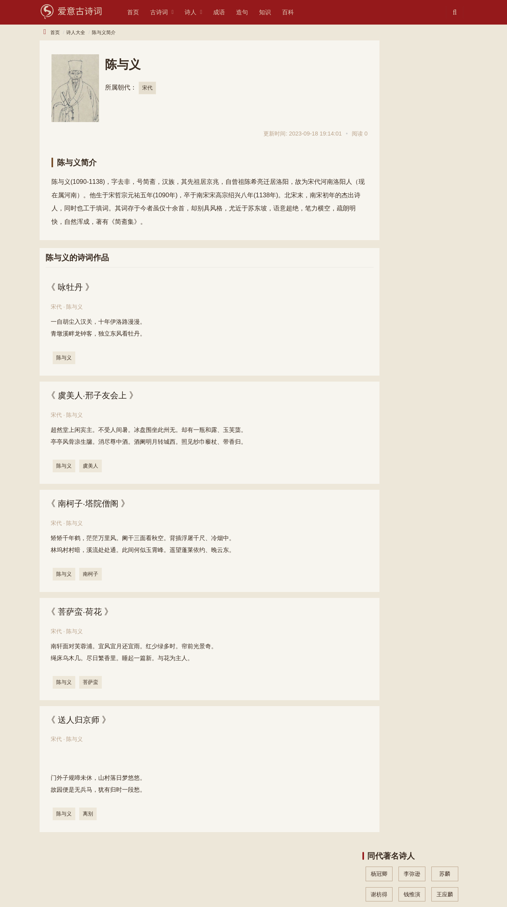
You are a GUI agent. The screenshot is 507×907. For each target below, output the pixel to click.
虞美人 (91, 466)
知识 (275, 12)
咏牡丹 (72, 287)
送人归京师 (80, 721)
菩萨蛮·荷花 (82, 613)
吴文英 (412, 109)
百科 (298, 12)
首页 (143, 12)
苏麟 (444, 68)
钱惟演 (412, 89)
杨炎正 (379, 109)
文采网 (97, 888)
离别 (89, 815)
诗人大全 (75, 32)
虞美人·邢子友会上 (95, 396)
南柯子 (91, 575)
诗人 (200, 12)
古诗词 (169, 12)
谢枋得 (379, 89)
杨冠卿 (379, 68)
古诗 (45, 875)
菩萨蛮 (91, 683)
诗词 (65, 875)
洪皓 (444, 109)
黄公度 (379, 129)
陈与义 (64, 358)
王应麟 (444, 89)
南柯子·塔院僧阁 (90, 504)
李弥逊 (412, 68)
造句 (252, 12)
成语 (229, 12)
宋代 (147, 88)
